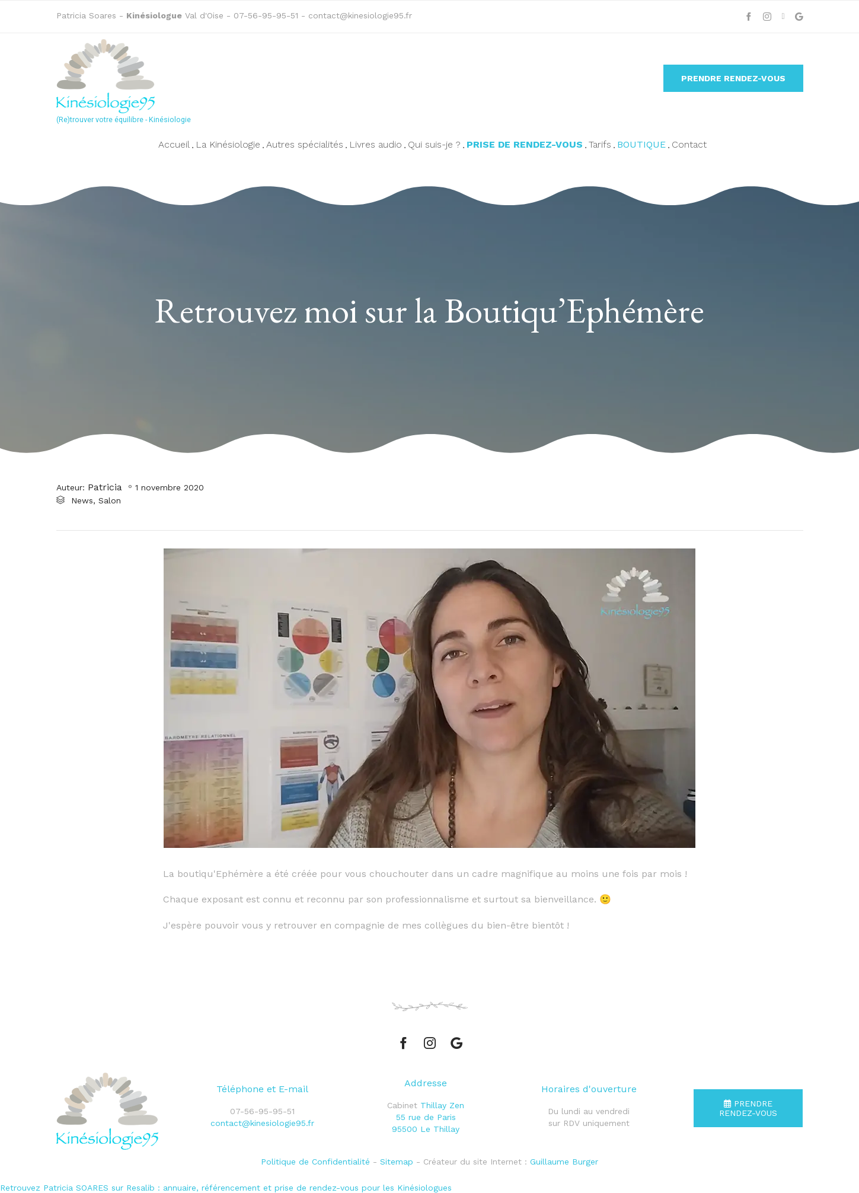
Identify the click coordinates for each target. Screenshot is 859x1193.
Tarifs (600, 144)
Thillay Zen (442, 1105)
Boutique (641, 144)
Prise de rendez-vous (525, 144)
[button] (733, 78)
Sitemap (396, 1161)
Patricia (105, 487)
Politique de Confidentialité (315, 1161)
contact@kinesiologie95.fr (360, 15)
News (82, 500)
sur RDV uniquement (589, 1123)
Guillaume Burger (564, 1161)
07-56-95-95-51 (267, 15)
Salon (109, 500)
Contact (689, 144)
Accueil (174, 144)
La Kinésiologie (228, 144)
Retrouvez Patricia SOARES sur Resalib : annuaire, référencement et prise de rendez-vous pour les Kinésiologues (226, 1187)
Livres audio (375, 144)
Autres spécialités (304, 144)
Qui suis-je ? (434, 144)
